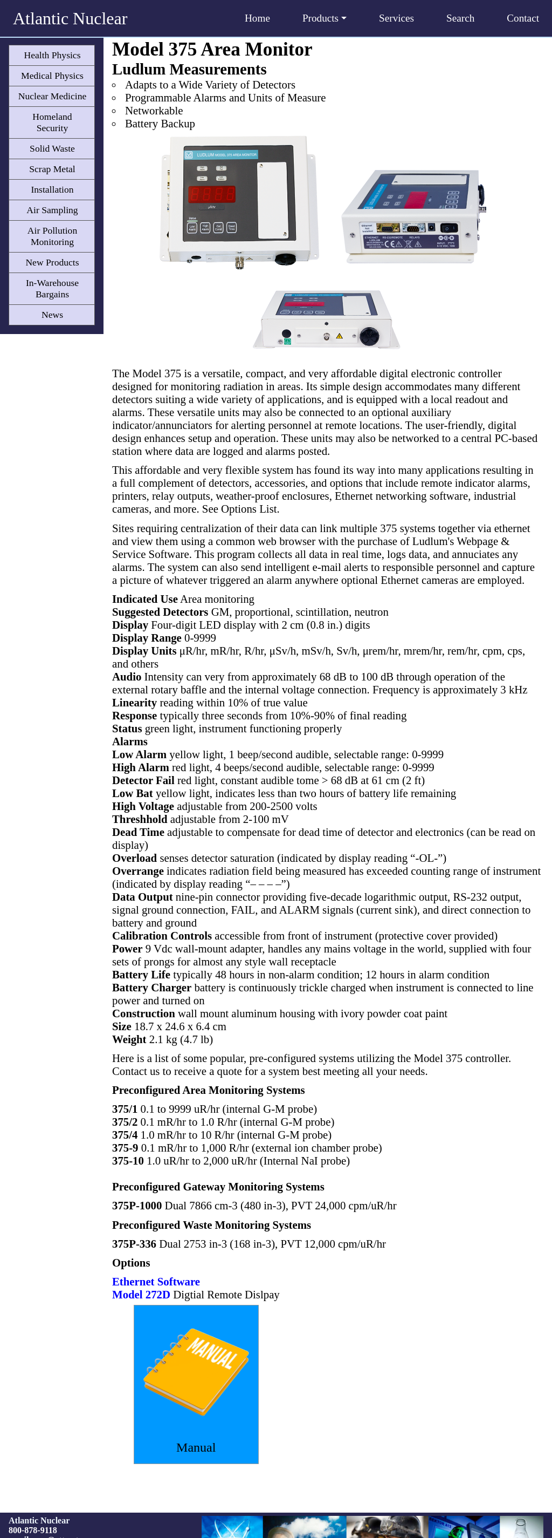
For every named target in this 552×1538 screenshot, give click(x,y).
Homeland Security (52, 122)
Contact (523, 18)
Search (460, 18)
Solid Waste (52, 148)
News (52, 314)
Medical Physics (52, 75)
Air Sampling (52, 210)
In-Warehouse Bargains (52, 288)
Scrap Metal (52, 169)
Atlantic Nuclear (70, 18)
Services (396, 18)
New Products (52, 262)
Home (257, 18)
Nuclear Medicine (52, 96)
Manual (196, 1447)
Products (324, 18)
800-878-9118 (33, 1530)
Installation (52, 189)
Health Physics (52, 55)
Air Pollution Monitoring (52, 236)
